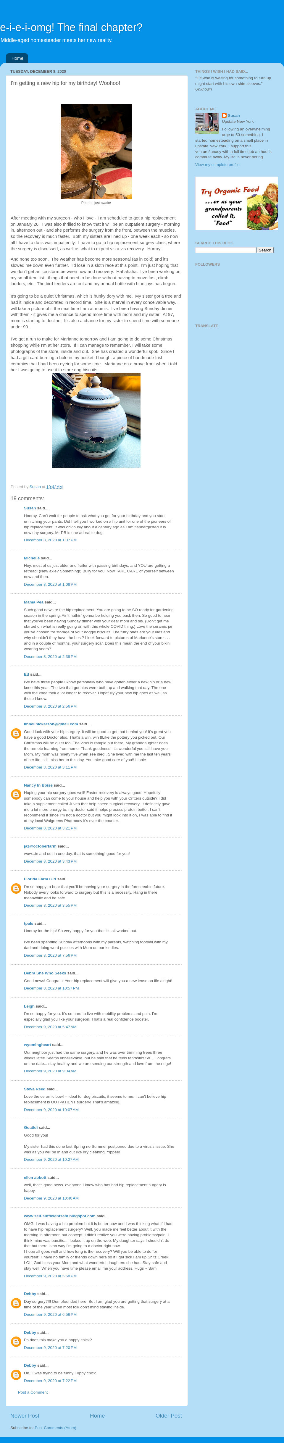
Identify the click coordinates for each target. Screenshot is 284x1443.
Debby (30, 1294)
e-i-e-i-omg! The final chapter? (71, 27)
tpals (28, 923)
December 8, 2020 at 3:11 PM (50, 767)
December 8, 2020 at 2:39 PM (50, 656)
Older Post (169, 1416)
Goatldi (31, 1127)
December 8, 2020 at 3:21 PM (50, 828)
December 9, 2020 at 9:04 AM (50, 1071)
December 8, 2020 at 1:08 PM (50, 584)
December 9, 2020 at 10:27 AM (51, 1159)
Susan (30, 508)
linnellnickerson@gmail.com (51, 724)
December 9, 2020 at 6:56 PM (50, 1314)
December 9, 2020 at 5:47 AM (50, 1027)
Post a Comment (33, 1392)
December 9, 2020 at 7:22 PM (50, 1381)
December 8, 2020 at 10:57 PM (51, 988)
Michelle (32, 558)
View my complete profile (217, 164)
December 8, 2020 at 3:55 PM (50, 905)
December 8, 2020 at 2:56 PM (50, 706)
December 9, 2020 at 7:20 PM (50, 1347)
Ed (26, 674)
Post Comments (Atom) (55, 1428)
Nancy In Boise (38, 785)
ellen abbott (35, 1177)
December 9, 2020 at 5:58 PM (50, 1276)
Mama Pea (33, 602)
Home (17, 58)
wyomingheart (37, 1044)
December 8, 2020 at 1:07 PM (50, 540)
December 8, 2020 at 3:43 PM (50, 861)
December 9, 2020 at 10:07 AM (51, 1110)
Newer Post (24, 1416)
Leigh (29, 1006)
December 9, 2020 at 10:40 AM (51, 1198)
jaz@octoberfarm (40, 846)
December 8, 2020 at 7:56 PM (50, 955)
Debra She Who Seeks (45, 973)
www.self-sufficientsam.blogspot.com (60, 1216)
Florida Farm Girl (40, 879)
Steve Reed (35, 1089)
